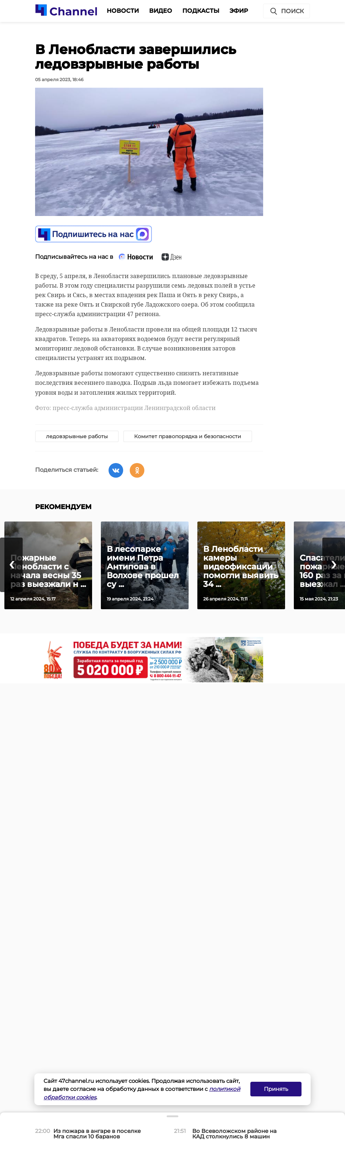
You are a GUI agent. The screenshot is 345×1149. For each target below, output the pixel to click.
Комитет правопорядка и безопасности (187, 436)
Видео (160, 10)
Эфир (239, 10)
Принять (276, 1088)
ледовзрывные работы (77, 436)
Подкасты (200, 10)
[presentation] (11, 565)
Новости (123, 10)
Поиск (286, 11)
